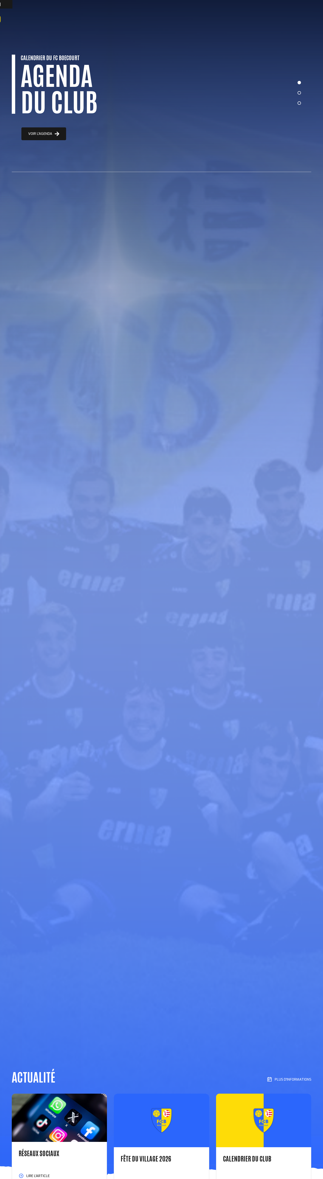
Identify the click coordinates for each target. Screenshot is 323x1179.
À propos (51, 19)
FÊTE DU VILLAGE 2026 (146, 1158)
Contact (139, 19)
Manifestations (93, 19)
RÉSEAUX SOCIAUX (39, 1153)
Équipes (69, 19)
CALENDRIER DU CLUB (247, 1158)
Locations (119, 19)
